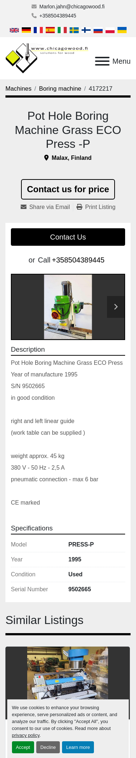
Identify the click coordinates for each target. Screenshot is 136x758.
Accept (23, 747)
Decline (48, 747)
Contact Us (68, 237)
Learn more (78, 747)
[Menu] (102, 61)
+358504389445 (58, 16)
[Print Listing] (96, 207)
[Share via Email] (46, 207)
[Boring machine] (60, 88)
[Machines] (18, 88)
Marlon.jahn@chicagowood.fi (72, 6)
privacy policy (26, 735)
